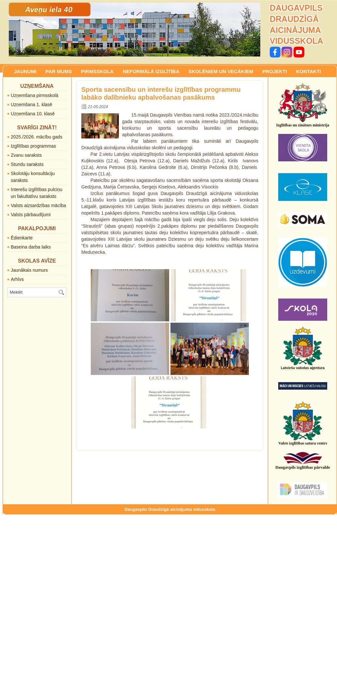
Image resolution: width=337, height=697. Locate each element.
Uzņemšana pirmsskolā (34, 95)
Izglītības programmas (33, 146)
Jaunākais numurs (29, 270)
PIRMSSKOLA (97, 71)
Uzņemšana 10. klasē (33, 113)
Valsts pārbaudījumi (31, 214)
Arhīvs (17, 279)
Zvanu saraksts (26, 155)
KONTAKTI (308, 71)
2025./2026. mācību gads (36, 136)
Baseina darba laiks (31, 247)
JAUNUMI (25, 71)
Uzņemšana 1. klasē (31, 104)
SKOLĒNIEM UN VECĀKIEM (220, 71)
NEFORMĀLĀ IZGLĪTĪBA (151, 71)
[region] (134, 30)
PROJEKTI (275, 71)
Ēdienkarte (22, 237)
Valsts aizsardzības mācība (38, 205)
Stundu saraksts (27, 164)
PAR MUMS (58, 71)
